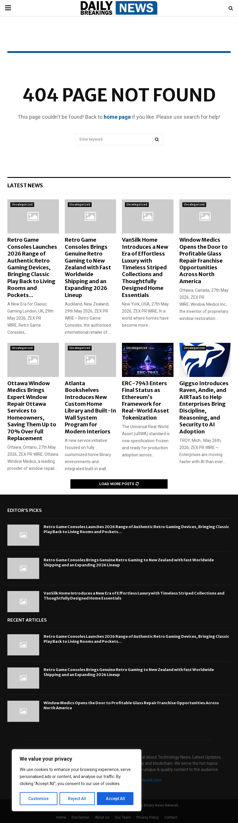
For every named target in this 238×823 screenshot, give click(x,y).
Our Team (123, 817)
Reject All (78, 798)
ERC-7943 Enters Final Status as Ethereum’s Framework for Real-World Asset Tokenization (145, 400)
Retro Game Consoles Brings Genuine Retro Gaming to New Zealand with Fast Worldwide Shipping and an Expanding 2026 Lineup (88, 267)
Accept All (115, 798)
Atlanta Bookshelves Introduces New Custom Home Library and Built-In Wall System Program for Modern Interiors (90, 407)
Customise (38, 798)
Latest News (25, 185)
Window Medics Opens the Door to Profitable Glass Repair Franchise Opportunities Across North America (203, 260)
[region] (76, 780)
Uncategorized (22, 204)
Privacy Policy (147, 817)
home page (117, 117)
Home (61, 817)
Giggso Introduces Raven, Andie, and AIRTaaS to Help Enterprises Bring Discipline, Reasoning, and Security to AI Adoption (204, 407)
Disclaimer (80, 817)
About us (102, 817)
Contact (170, 817)
